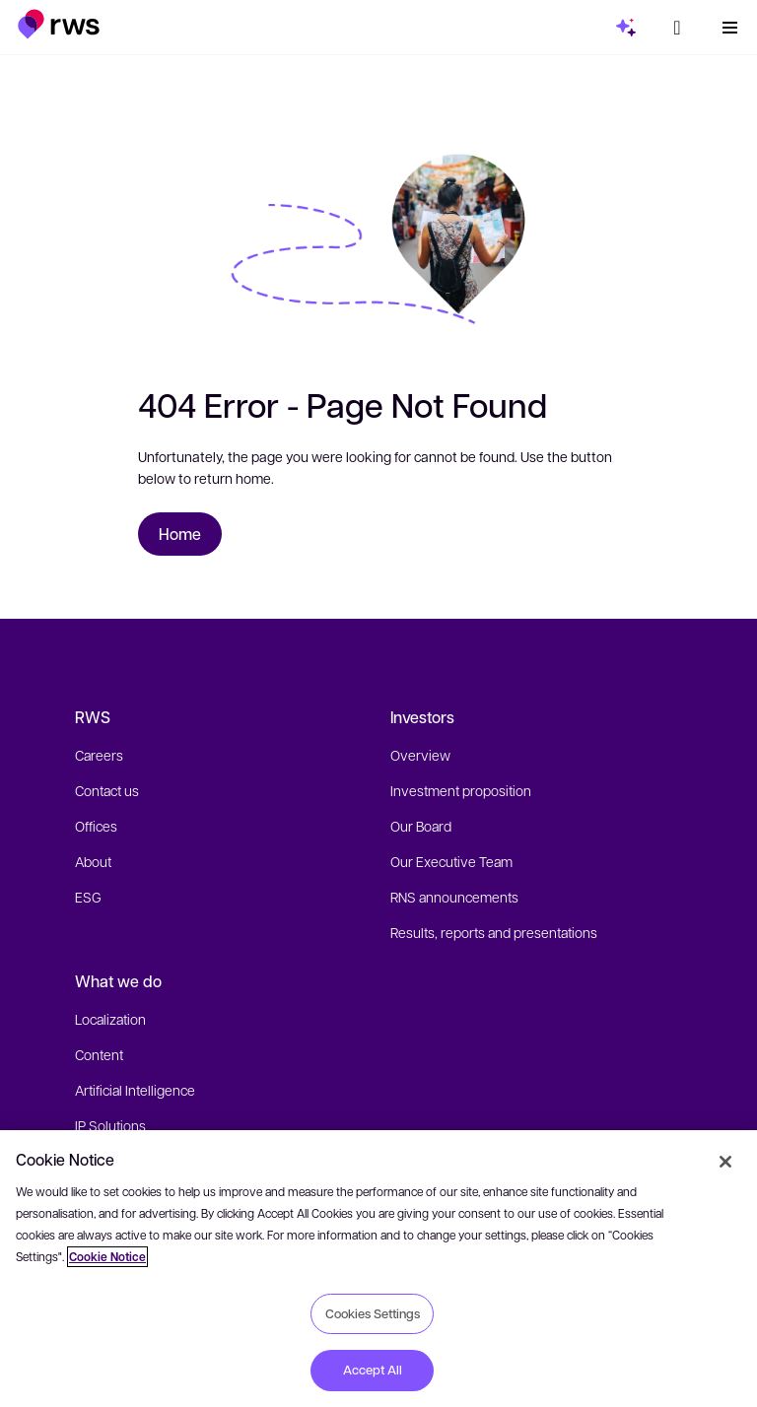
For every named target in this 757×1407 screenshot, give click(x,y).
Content (99, 1054)
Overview (420, 755)
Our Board (420, 826)
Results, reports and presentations (493, 932)
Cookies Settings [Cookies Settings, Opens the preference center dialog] (372, 1313)
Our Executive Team (451, 861)
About (93, 861)
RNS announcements (454, 896)
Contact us (107, 790)
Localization (110, 1019)
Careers (99, 755)
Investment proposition (460, 790)
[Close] (725, 1161)
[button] (59, 24)
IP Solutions (110, 1125)
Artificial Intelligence (135, 1090)
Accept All (372, 1369)
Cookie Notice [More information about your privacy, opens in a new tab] (107, 1256)
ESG (88, 896)
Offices (96, 826)
